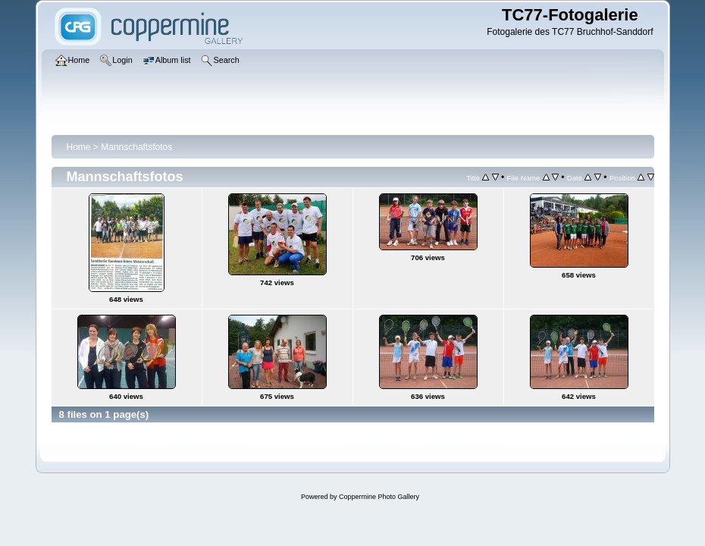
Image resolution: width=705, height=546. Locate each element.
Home (79, 147)
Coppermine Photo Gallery (379, 496)
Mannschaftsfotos (136, 147)
